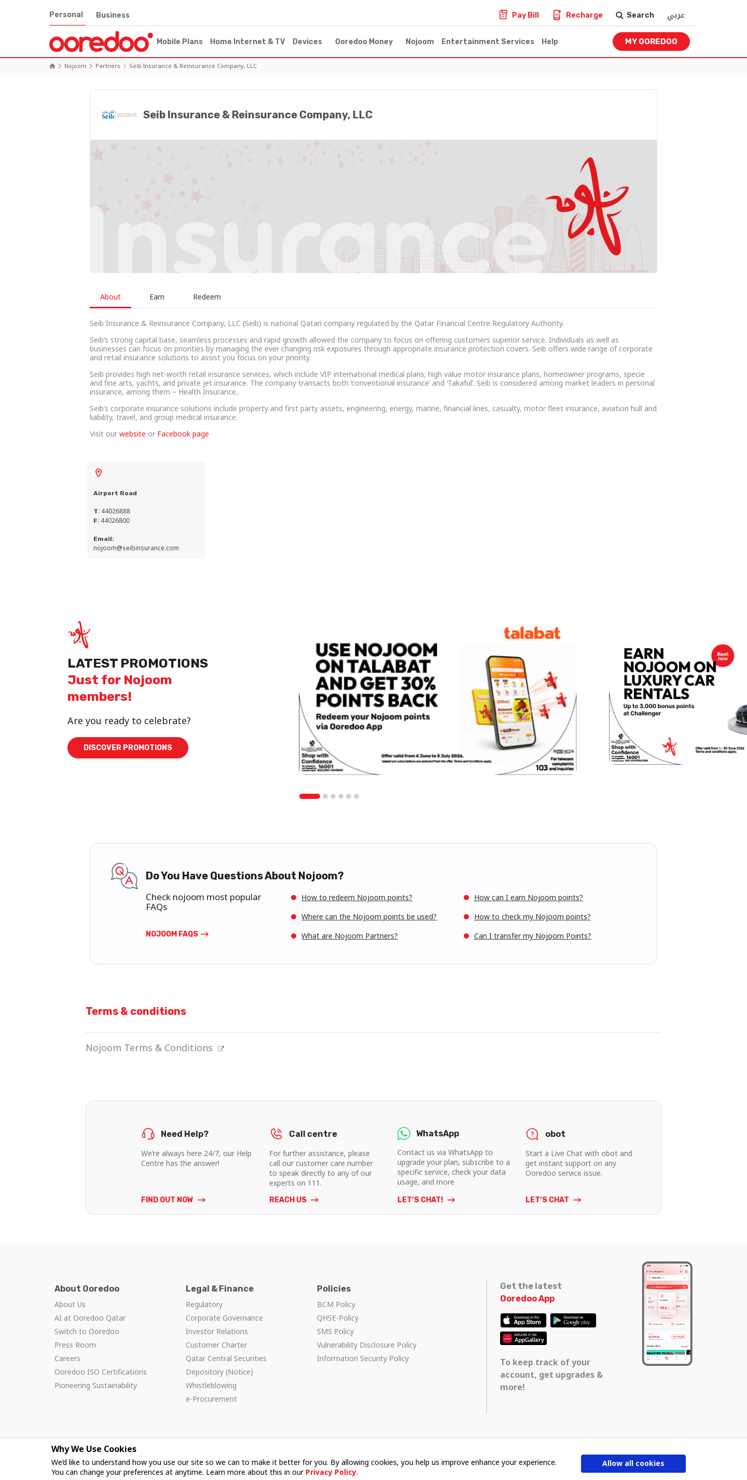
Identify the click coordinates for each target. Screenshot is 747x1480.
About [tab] (110, 297)
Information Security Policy (363, 1358)
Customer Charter (216, 1345)
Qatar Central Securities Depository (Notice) (226, 1365)
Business (113, 15)
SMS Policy (335, 1331)
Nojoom (420, 41)
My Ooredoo (651, 41)
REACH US (288, 1200)
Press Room (75, 1345)
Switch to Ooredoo (86, 1331)
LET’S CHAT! (421, 1200)
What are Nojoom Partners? (349, 936)
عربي (676, 15)
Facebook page (183, 434)
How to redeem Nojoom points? (356, 897)
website (132, 434)
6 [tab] (356, 796)
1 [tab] (309, 796)
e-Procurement (211, 1399)
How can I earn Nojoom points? (528, 897)
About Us (70, 1304)
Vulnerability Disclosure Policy (367, 1345)
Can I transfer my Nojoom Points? (532, 936)
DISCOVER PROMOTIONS (128, 747)
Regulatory (204, 1304)
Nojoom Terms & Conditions (155, 1047)
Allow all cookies (633, 1463)
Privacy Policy (331, 1472)
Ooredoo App (527, 1299)
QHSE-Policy (337, 1318)
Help (550, 41)
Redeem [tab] (207, 297)
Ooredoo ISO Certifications (100, 1372)
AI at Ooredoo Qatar (90, 1318)
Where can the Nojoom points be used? (369, 916)
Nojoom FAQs (172, 934)
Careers (67, 1358)
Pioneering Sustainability (95, 1385)
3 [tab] (333, 796)
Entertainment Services (487, 41)
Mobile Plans (180, 41)
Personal (66, 14)
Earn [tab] (156, 297)
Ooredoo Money (364, 41)
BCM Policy (336, 1304)
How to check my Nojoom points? (532, 916)
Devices (307, 41)
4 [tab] (340, 796)
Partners (107, 66)
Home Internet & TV (247, 41)
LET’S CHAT (548, 1200)
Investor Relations (217, 1331)
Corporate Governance (224, 1318)
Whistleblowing (211, 1385)
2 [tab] (325, 796)
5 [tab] (348, 796)
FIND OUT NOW (168, 1200)
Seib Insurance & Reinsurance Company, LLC (193, 66)
